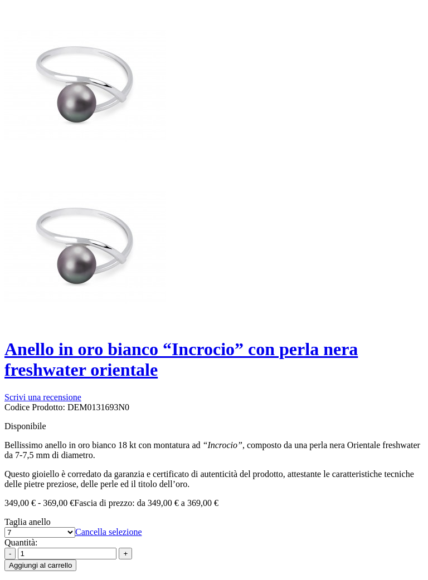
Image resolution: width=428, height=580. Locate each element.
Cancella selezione (108, 532)
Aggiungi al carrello (40, 565)
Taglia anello (27, 522)
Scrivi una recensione (42, 397)
